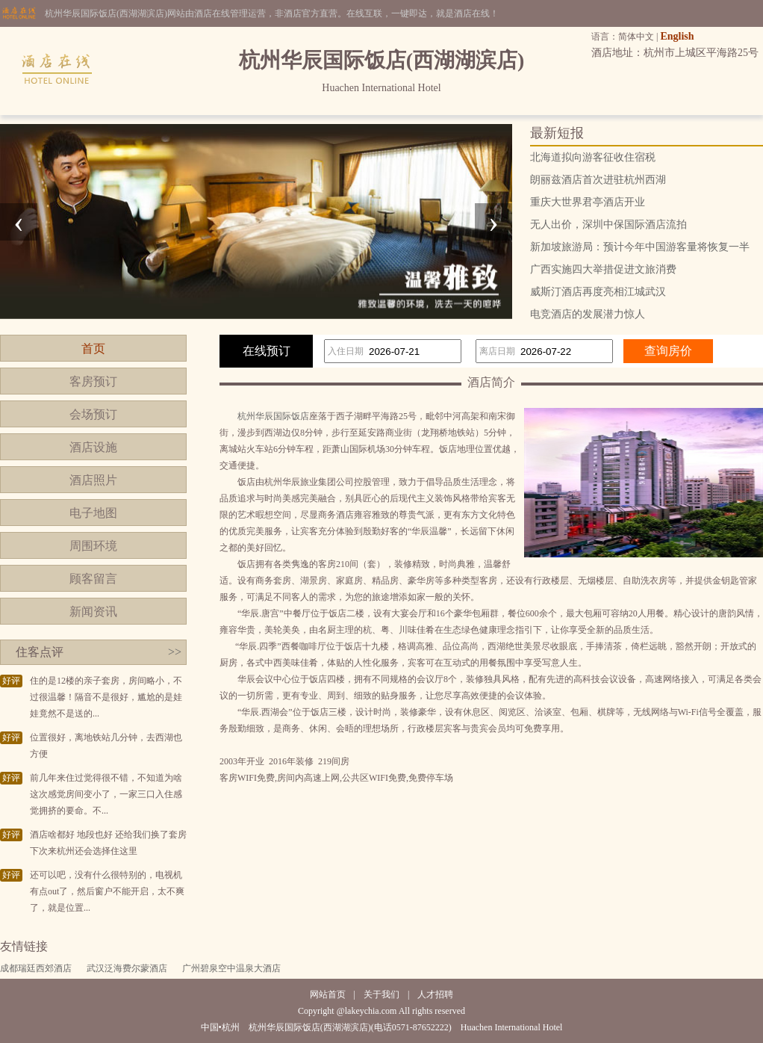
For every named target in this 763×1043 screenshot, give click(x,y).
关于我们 (381, 994)
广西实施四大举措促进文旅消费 (603, 269)
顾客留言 (93, 578)
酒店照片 (93, 480)
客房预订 (93, 381)
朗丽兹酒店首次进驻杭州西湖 (598, 179)
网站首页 (328, 994)
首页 (93, 348)
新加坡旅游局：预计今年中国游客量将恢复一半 (640, 247)
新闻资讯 (93, 611)
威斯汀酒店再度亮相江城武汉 (598, 291)
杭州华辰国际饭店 (273, 416)
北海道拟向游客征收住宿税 (592, 157)
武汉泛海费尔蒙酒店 (127, 968)
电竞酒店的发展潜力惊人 (587, 314)
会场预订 (93, 414)
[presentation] (18, 222)
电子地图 (93, 513)
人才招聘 (435, 994)
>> (174, 652)
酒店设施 (93, 447)
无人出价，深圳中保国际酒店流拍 (608, 224)
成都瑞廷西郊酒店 (36, 968)
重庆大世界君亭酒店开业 (587, 202)
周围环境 (93, 545)
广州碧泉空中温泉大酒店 (231, 968)
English (677, 36)
